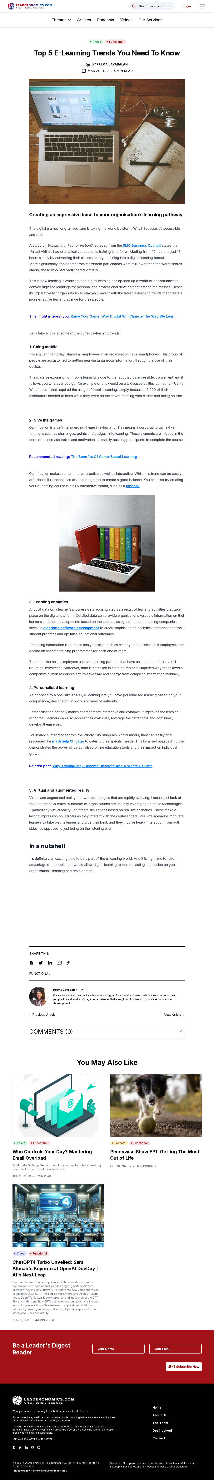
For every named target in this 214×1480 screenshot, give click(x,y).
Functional (115, 41)
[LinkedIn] (26, 1447)
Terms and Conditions (46, 1470)
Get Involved (162, 1430)
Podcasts (105, 20)
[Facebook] (14, 1447)
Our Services (150, 20)
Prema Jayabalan (112, 64)
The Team (160, 1423)
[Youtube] (32, 1447)
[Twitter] (20, 1447)
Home (156, 1407)
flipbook (133, 486)
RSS (64, 1470)
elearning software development (71, 628)
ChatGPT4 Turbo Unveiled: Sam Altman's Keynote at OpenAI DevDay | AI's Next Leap (55, 1268)
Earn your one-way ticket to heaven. (32, 1438)
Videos (126, 20)
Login (187, 6)
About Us (159, 1415)
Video (19, 1253)
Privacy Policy (21, 1470)
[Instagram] (38, 1447)
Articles (84, 20)
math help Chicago (68, 741)
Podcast (118, 1143)
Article (95, 41)
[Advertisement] (107, 904)
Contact (158, 1438)
